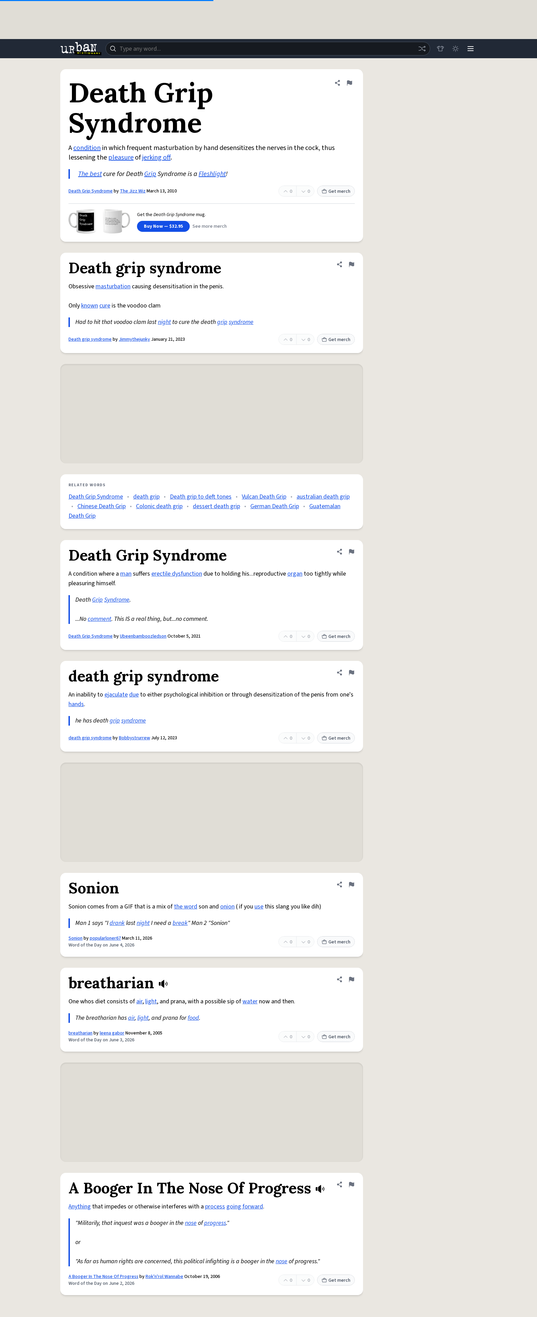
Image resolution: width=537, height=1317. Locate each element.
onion (227, 906)
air (139, 1001)
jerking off (156, 157)
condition (87, 148)
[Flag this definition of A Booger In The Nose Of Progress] (351, 1184)
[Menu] (470, 48)
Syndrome (116, 599)
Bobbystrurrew (134, 738)
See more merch (209, 226)
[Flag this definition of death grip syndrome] (351, 672)
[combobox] (267, 48)
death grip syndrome (90, 738)
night (164, 322)
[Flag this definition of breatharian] (351, 979)
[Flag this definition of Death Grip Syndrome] (349, 82)
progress (215, 1223)
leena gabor (112, 1033)
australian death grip (323, 496)
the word (185, 906)
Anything (79, 1206)
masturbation (113, 286)
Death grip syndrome (90, 339)
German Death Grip (274, 506)
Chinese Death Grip (101, 506)
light (151, 1001)
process (215, 1206)
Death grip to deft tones (201, 496)
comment (99, 619)
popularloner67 (105, 938)
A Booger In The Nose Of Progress (103, 1276)
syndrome (241, 322)
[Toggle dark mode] (455, 48)
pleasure (121, 157)
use (258, 906)
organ (294, 573)
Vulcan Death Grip (264, 496)
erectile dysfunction (176, 573)
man (126, 573)
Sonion (75, 938)
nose (191, 1223)
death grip (146, 496)
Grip (150, 174)
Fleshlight (212, 174)
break (180, 923)
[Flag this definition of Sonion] (351, 884)
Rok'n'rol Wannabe (164, 1276)
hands (76, 704)
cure (104, 305)
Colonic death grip (159, 506)
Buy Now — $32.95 (163, 226)
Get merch (336, 191)
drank (117, 923)
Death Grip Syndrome (90, 191)
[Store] (440, 48)
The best (90, 174)
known (89, 305)
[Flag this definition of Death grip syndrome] (351, 264)
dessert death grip (216, 506)
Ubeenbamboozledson (143, 636)
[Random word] (422, 49)
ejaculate (116, 694)
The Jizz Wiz (133, 191)
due (134, 694)
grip (222, 322)
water (250, 1001)
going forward (244, 1206)
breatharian (80, 1033)
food (193, 1018)
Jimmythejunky (134, 339)
